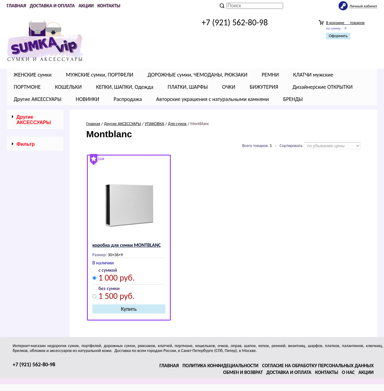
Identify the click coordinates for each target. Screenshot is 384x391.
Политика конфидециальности (220, 365)
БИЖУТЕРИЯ (263, 87)
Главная (16, 6)
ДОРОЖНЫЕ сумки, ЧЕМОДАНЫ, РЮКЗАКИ (197, 74)
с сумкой (108, 270)
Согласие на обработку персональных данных (318, 365)
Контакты (108, 6)
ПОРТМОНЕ (27, 87)
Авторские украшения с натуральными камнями (212, 99)
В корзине (345, 22)
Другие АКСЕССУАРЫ (37, 99)
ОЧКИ (228, 87)
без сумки (109, 288)
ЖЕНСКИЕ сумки (33, 74)
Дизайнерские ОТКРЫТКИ (322, 87)
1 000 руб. (117, 278)
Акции (86, 6)
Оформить (338, 35)
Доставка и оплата (52, 6)
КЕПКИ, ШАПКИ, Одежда (124, 87)
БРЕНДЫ (293, 99)
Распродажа (127, 99)
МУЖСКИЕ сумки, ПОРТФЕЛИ (99, 74)
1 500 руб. (117, 297)
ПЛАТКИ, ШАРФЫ (188, 87)
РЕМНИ (270, 74)
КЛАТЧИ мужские (313, 74)
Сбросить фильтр (35, 194)
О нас (348, 372)
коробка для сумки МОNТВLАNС (126, 245)
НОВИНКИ (87, 99)
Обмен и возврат (243, 372)
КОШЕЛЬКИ (68, 87)
